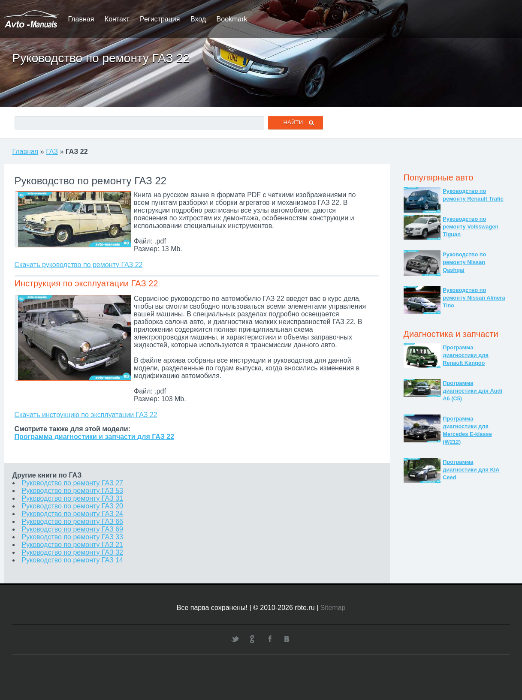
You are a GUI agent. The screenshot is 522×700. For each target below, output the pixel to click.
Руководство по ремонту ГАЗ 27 (72, 483)
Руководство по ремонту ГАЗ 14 (72, 560)
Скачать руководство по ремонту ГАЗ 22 (79, 264)
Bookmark (232, 19)
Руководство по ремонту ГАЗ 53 (72, 490)
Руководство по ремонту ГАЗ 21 (72, 544)
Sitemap (333, 607)
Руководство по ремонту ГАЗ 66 (72, 521)
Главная (81, 19)
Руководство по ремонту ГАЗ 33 (72, 537)
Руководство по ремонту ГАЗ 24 (72, 513)
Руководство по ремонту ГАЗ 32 (72, 552)
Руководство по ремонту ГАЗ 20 (72, 506)
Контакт (117, 19)
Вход (198, 19)
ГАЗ (52, 151)
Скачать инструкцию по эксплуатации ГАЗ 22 (86, 414)
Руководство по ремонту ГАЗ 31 (72, 498)
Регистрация (160, 19)
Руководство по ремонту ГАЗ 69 (72, 529)
